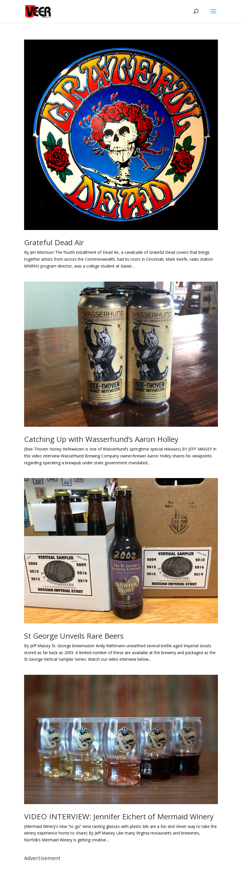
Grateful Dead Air (54, 242)
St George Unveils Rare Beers (74, 636)
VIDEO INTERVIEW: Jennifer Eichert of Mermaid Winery (119, 816)
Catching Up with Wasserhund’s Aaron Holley (101, 439)
